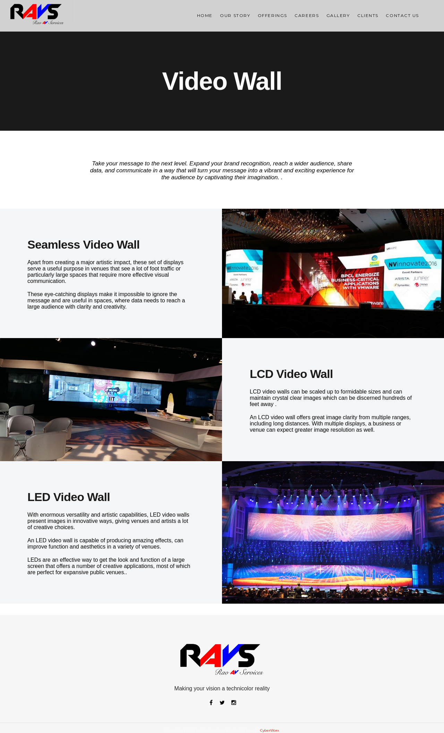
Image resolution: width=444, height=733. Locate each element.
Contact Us (402, 15)
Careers (306, 15)
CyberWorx (269, 730)
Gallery (338, 15)
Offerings (272, 15)
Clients (367, 15)
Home (205, 15)
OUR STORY (235, 15)
